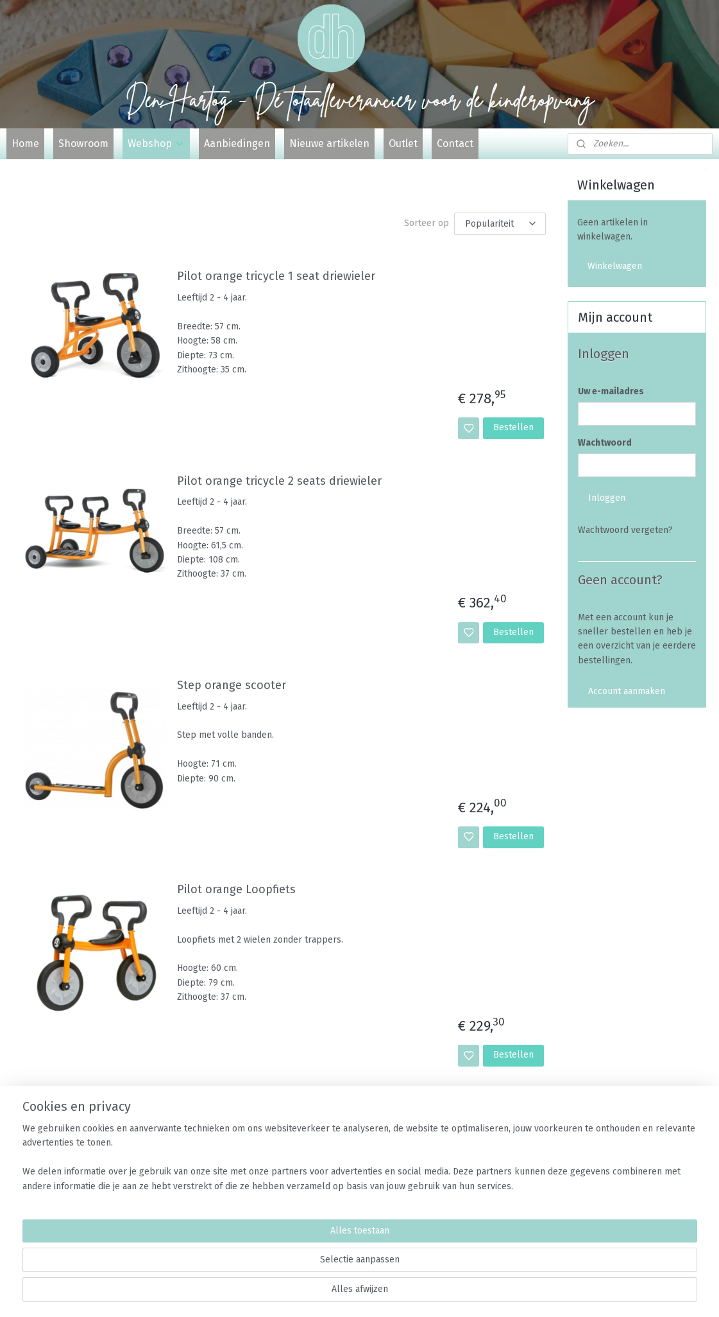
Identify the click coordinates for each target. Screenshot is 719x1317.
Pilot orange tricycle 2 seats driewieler (278, 481)
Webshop (156, 143)
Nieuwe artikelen (329, 143)
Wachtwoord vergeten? (625, 530)
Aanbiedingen (237, 143)
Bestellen (513, 427)
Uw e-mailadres (611, 391)
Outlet (403, 143)
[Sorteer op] (499, 223)
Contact (455, 143)
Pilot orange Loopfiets (235, 889)
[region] (274, 1266)
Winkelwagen (615, 266)
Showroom (83, 143)
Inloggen (606, 498)
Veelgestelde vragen (620, 1150)
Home (25, 143)
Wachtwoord (605, 442)
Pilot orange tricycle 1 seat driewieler (275, 276)
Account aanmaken (626, 691)
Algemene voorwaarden (625, 1164)
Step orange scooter (230, 685)
